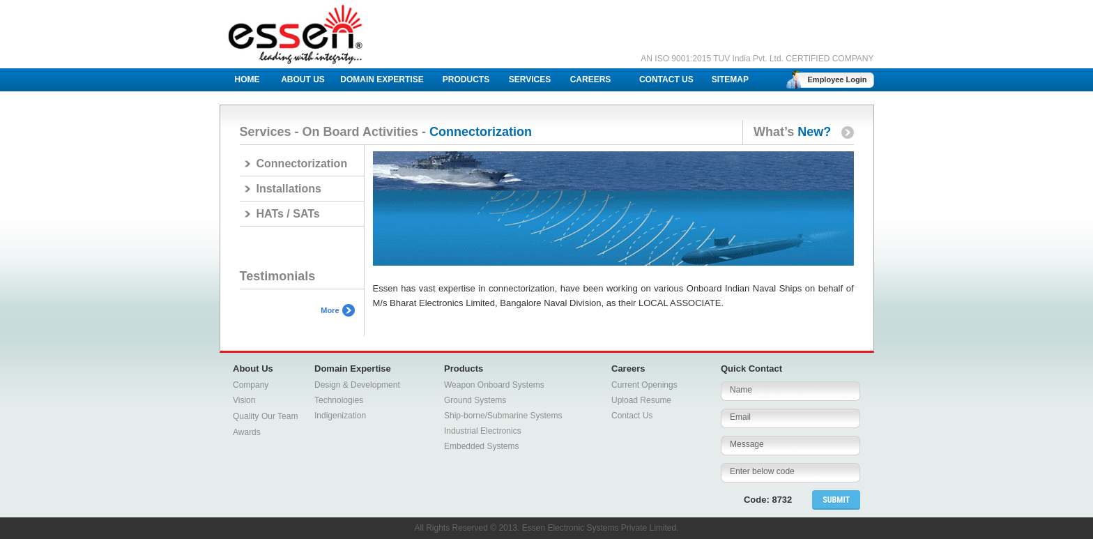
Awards (247, 432)
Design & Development (357, 385)
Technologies (338, 400)
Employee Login (837, 79)
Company (250, 385)
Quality (246, 416)
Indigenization (340, 415)
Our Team (279, 416)
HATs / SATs (288, 214)
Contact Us (631, 415)
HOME (247, 79)
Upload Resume (641, 400)
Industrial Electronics (482, 431)
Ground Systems (475, 400)
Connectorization (302, 163)
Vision (244, 400)
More (330, 310)
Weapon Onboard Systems (494, 385)
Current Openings (644, 385)
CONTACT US (666, 79)
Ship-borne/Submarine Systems (503, 415)
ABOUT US (303, 79)
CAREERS (590, 79)
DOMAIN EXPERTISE (381, 79)
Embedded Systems (481, 446)
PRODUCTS (466, 79)
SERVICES (530, 79)
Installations (289, 189)
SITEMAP (730, 79)
